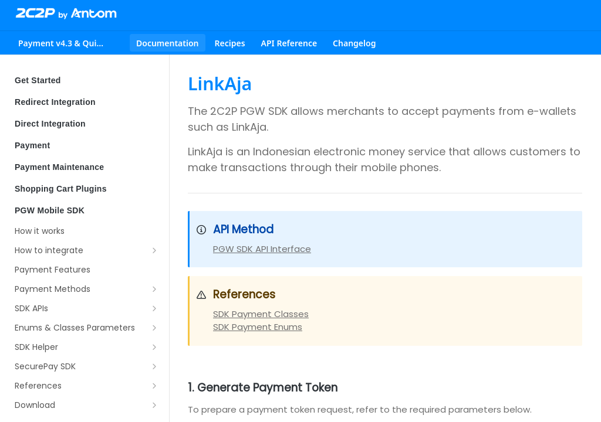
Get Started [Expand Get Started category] (86, 80)
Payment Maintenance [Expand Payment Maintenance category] (86, 167)
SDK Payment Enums (257, 327)
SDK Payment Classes (261, 314)
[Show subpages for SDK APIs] (154, 308)
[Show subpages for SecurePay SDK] (154, 366)
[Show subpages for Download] (154, 405)
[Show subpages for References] (154, 385)
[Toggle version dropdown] (69, 43)
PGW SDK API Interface (262, 249)
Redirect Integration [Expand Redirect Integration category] (86, 102)
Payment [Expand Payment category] (86, 145)
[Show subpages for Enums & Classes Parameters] (154, 327)
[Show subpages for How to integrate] (154, 250)
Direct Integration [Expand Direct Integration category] (86, 123)
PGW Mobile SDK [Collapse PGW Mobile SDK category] (86, 210)
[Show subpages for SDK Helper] (154, 347)
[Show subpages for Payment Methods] (154, 289)
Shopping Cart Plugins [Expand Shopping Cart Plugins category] (86, 188)
